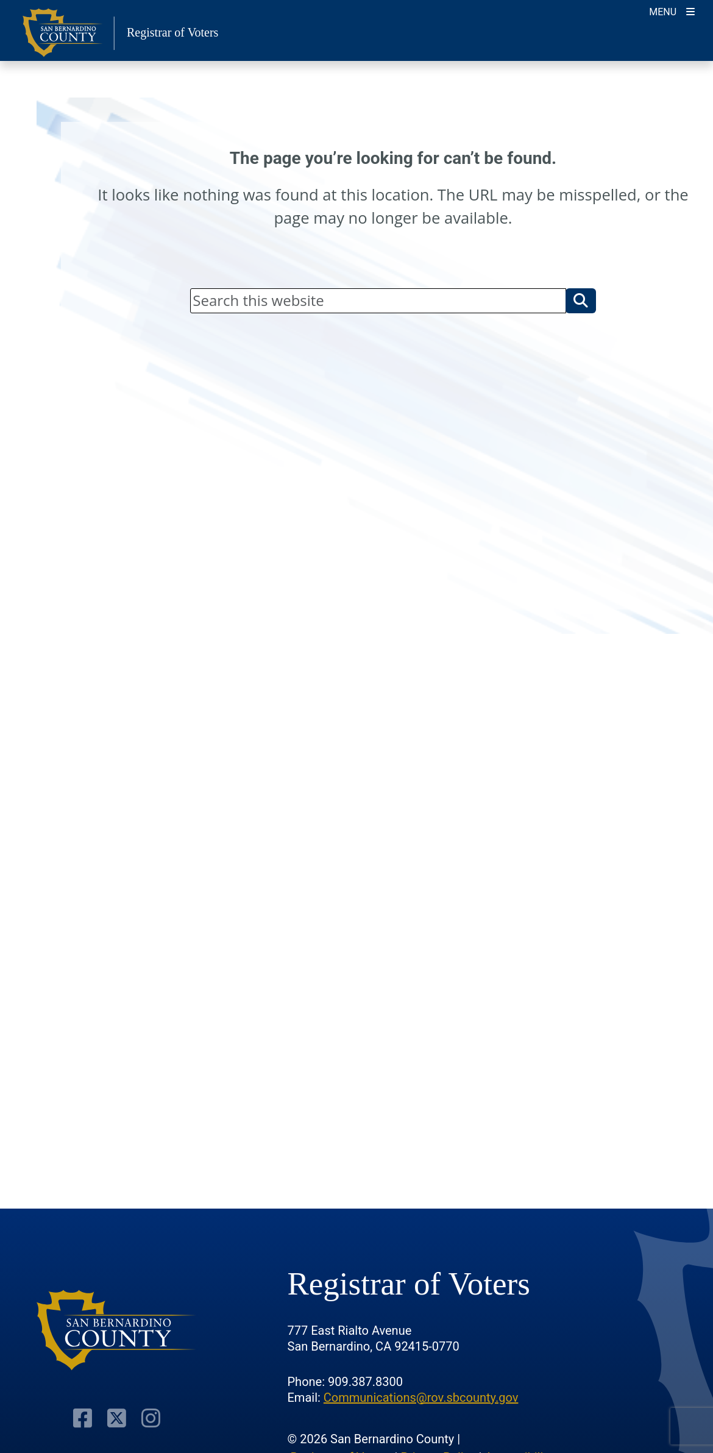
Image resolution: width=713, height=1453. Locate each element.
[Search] (378, 300)
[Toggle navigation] (672, 10)
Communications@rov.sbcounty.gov (421, 1397)
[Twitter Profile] (116, 1417)
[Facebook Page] (82, 1417)
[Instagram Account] (150, 1417)
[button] (581, 300)
